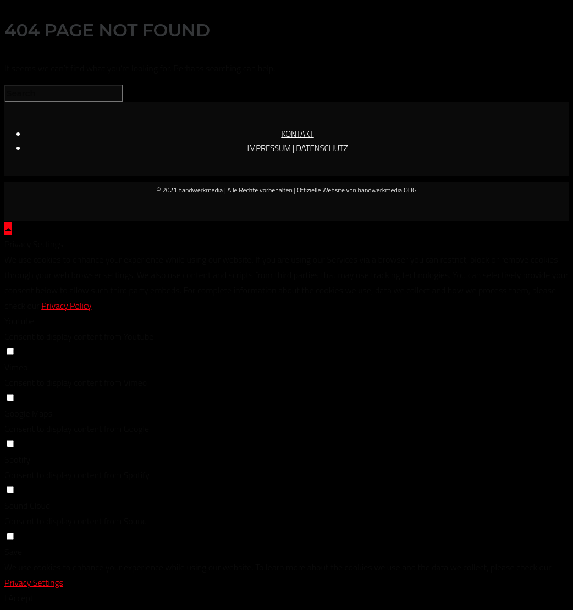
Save (13, 551)
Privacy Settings (33, 582)
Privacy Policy (66, 305)
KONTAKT (297, 133)
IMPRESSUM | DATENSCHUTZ (297, 148)
